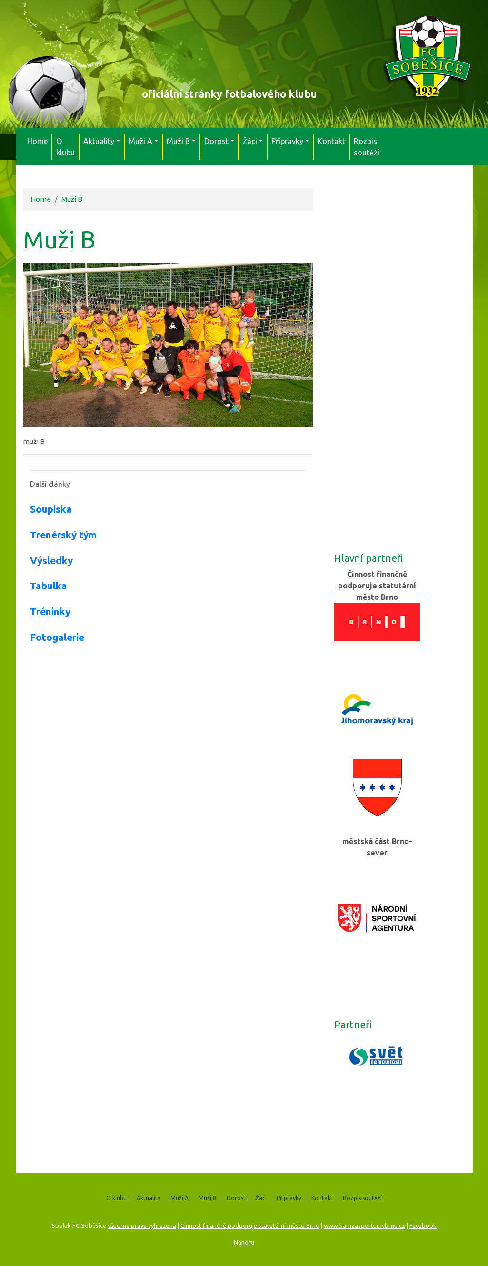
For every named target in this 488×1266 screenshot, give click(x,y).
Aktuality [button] (98, 141)
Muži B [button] (178, 141)
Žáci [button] (250, 141)
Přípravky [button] (287, 141)
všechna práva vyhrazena (142, 1225)
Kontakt (331, 141)
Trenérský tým (63, 534)
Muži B (71, 199)
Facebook (423, 1225)
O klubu (65, 147)
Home (37, 141)
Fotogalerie (57, 637)
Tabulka (48, 585)
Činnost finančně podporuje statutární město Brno (249, 1225)
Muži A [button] (140, 141)
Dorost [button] (216, 141)
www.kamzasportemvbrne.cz (364, 1225)
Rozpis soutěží (366, 147)
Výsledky (51, 560)
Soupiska (51, 509)
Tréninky (50, 611)
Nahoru (244, 1242)
